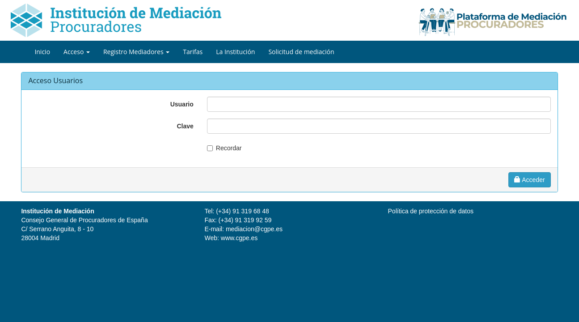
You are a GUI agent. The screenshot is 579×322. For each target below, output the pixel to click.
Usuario (182, 104)
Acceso (76, 51)
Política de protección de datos (430, 211)
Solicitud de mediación (301, 51)
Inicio (42, 51)
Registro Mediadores (136, 51)
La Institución (235, 51)
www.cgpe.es (239, 238)
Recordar (229, 148)
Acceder (529, 179)
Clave (185, 126)
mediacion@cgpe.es (254, 229)
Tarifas (193, 51)
